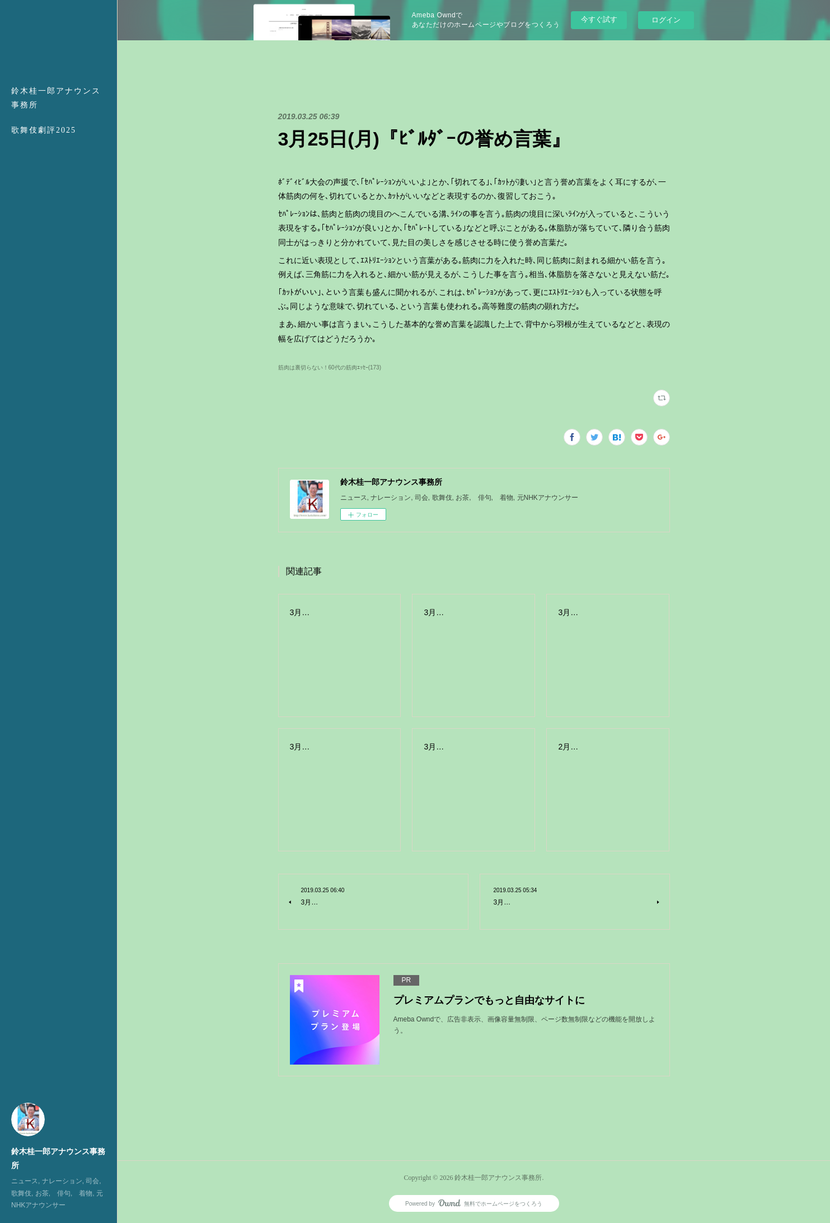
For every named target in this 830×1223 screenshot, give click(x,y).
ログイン (666, 20)
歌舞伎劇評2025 (43, 130)
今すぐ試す (599, 19)
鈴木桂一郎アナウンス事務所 (56, 98)
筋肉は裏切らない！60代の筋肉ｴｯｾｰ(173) (330, 367)
